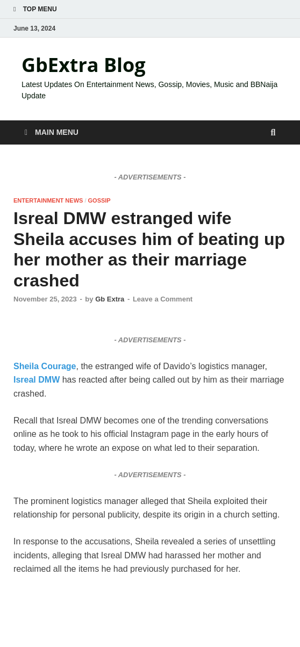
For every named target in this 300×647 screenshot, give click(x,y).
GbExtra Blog (84, 65)
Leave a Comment (162, 299)
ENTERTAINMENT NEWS (48, 200)
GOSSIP (99, 200)
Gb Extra (109, 299)
